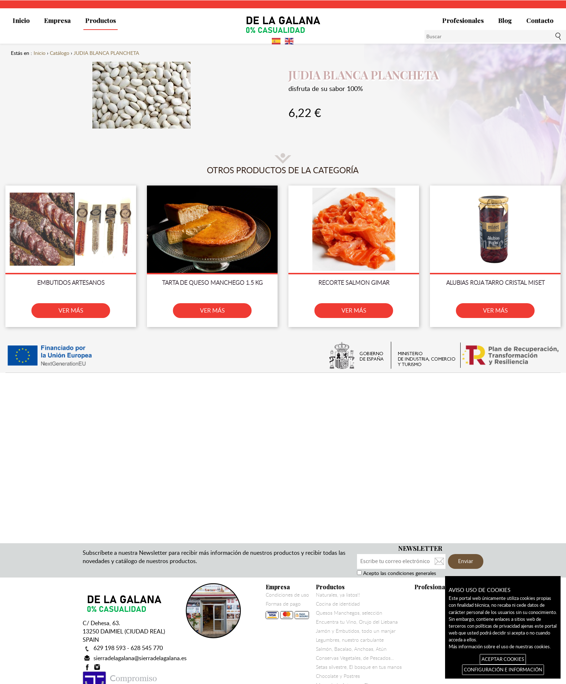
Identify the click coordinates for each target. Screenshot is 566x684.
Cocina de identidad (338, 604)
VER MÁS (70, 310)
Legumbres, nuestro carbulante (350, 640)
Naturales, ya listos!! (338, 595)
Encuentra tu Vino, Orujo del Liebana (357, 622)
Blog (505, 20)
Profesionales (463, 20)
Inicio (21, 20)
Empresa (57, 20)
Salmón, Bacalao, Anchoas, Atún (351, 649)
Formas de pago (287, 612)
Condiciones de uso (287, 595)
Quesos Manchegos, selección (349, 613)
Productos (100, 20)
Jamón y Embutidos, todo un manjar (356, 631)
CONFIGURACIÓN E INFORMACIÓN (503, 669)
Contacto (539, 20)
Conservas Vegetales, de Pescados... (355, 658)
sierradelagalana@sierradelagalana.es (140, 658)
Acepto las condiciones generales (399, 573)
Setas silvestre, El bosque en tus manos (359, 667)
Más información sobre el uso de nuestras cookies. (500, 646)
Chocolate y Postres (338, 676)
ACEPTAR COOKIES (503, 659)
